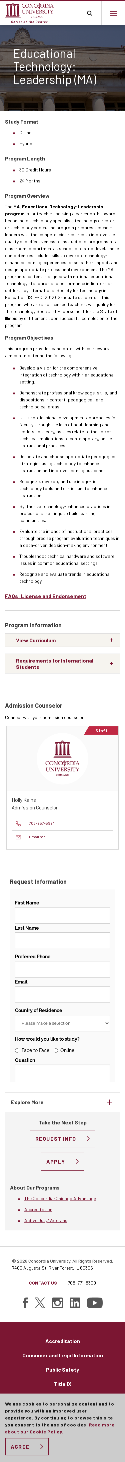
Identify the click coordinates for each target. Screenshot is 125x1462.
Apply (55, 1161)
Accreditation (38, 1209)
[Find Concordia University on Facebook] (25, 1302)
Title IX (62, 1384)
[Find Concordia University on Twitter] (40, 1302)
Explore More (27, 1102)
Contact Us (43, 1283)
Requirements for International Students (54, 663)
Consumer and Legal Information (62, 1355)
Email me (37, 836)
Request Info (55, 1138)
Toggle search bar (89, 13)
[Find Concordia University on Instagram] (57, 1302)
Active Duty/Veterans (45, 1220)
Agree (20, 1446)
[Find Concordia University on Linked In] (75, 1302)
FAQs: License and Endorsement (45, 596)
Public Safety (62, 1369)
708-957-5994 (42, 823)
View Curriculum (36, 640)
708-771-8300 (82, 1283)
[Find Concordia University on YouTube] (95, 1302)
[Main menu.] (113, 13)
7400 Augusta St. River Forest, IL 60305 (52, 1268)
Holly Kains (24, 799)
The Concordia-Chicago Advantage (60, 1198)
